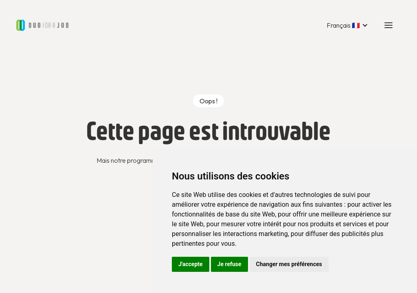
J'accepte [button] (190, 264)
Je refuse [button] (229, 264)
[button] (347, 25)
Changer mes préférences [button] (289, 264)
